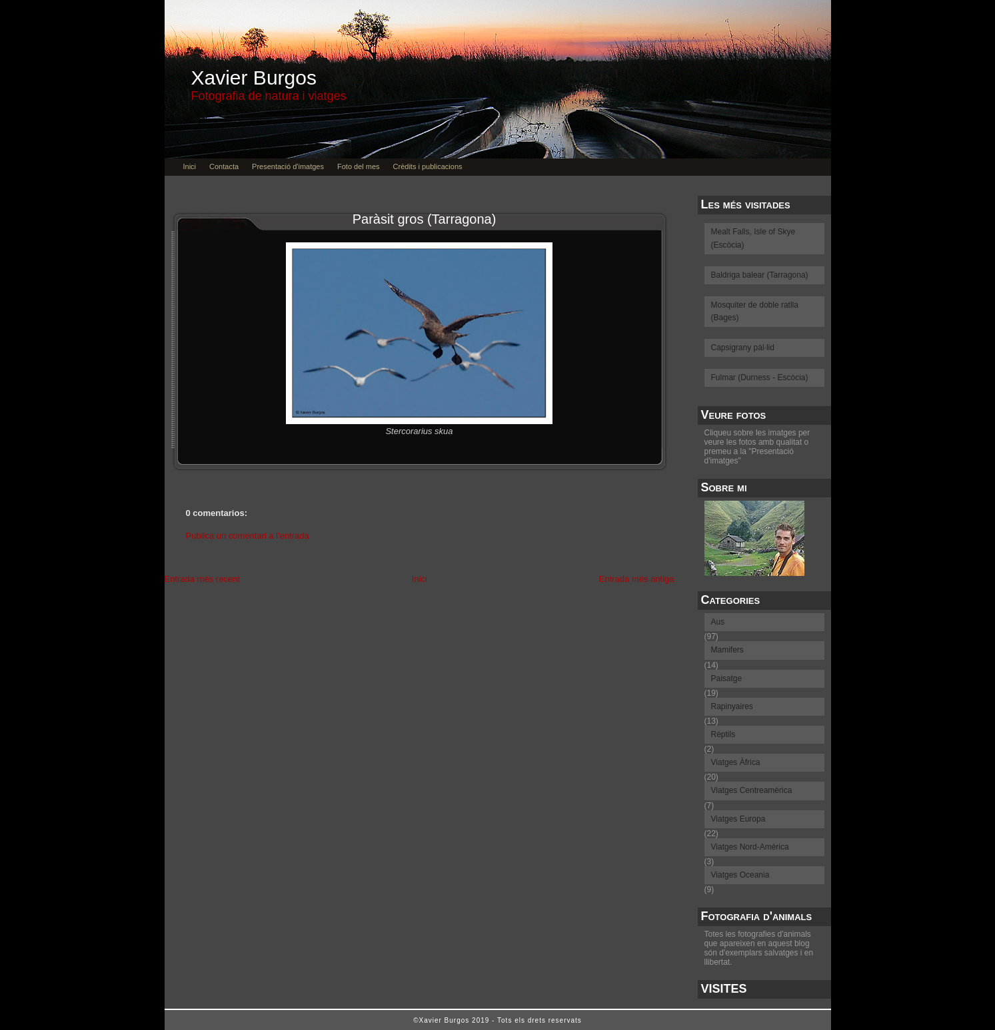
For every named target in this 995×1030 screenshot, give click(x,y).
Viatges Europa (738, 819)
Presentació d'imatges (288, 166)
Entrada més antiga (636, 579)
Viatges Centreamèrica (751, 790)
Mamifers (727, 649)
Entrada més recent (202, 579)
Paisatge (726, 678)
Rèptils (723, 734)
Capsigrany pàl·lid (742, 347)
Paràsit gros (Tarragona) (425, 219)
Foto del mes (358, 166)
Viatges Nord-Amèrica (750, 847)
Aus (718, 622)
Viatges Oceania (740, 875)
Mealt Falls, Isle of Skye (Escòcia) (753, 238)
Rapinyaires (732, 706)
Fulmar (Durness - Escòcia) (759, 377)
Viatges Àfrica (735, 762)
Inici (190, 166)
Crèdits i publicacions (428, 166)
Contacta (224, 166)
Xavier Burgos (254, 78)
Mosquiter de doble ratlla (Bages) (754, 311)
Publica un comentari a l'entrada (247, 536)
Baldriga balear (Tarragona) (759, 275)
